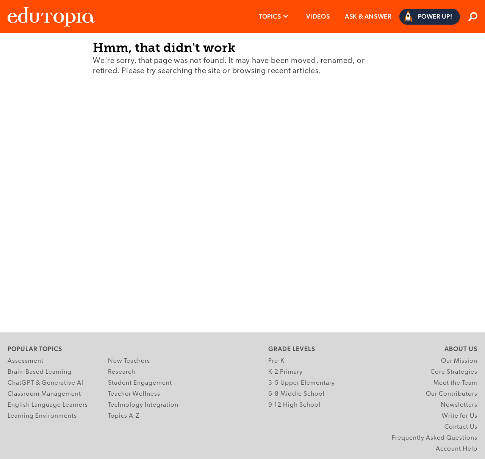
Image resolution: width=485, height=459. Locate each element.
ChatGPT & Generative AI (45, 383)
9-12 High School (294, 405)
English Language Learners (48, 405)
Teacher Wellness (134, 394)
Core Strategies (453, 372)
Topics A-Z (123, 416)
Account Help (456, 449)
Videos (318, 16)
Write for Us (459, 416)
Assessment (26, 361)
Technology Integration (143, 405)
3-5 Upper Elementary (301, 383)
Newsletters (459, 405)
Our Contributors (451, 394)
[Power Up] (429, 17)
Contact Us (460, 427)
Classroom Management (44, 394)
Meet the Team (455, 383)
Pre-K (276, 361)
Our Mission (459, 361)
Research (121, 372)
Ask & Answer (368, 16)
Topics (270, 16)
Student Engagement (140, 383)
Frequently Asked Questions (434, 438)
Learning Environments (42, 416)
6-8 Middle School (296, 394)
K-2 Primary (285, 372)
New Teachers (129, 361)
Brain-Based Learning (40, 372)
